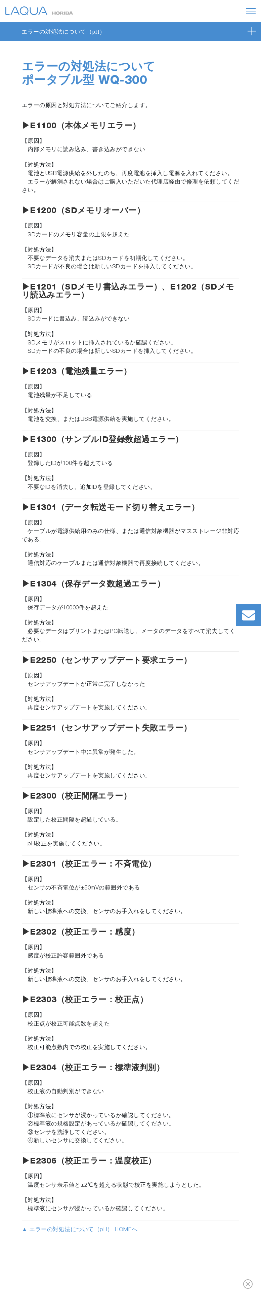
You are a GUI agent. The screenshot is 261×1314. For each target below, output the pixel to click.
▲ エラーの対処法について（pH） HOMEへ (80, 1230)
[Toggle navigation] (251, 11)
